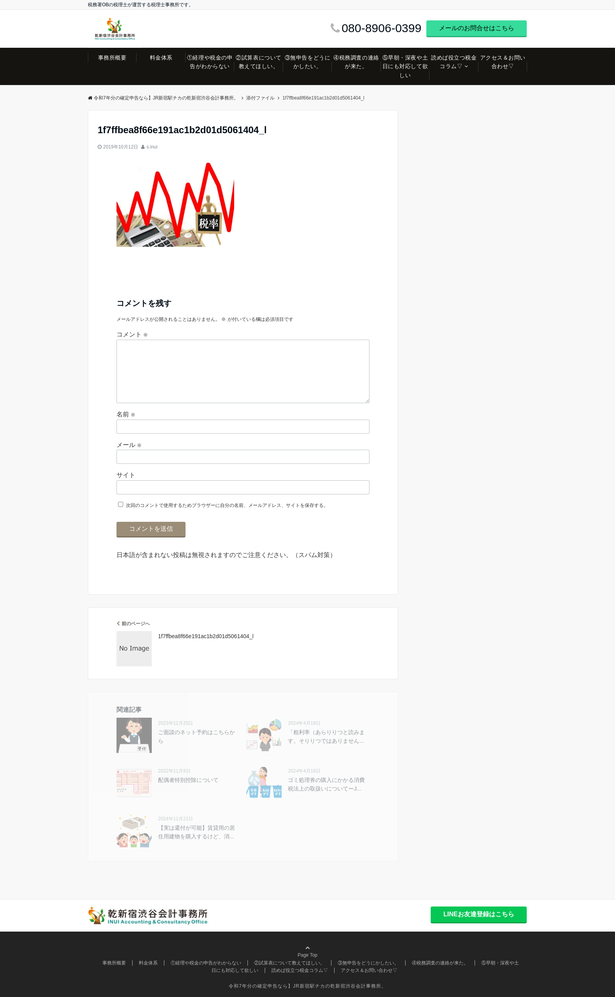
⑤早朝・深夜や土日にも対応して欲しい (405, 66)
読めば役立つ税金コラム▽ (454, 61)
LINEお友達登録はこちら (478, 914)
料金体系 (161, 57)
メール (129, 445)
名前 (125, 414)
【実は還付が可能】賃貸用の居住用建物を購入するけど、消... (196, 832)
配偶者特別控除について (188, 780)
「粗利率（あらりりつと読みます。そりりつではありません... (326, 736)
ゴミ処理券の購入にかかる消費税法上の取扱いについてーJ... (326, 784)
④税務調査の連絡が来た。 (356, 61)
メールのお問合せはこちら (476, 28)
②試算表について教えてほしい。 (258, 61)
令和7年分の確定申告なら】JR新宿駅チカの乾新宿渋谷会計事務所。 (163, 98)
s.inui (151, 147)
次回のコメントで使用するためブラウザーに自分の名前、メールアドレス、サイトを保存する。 (227, 505)
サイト (125, 475)
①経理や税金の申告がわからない (210, 61)
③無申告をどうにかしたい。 (307, 61)
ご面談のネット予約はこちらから (196, 736)
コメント (132, 334)
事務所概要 (112, 57)
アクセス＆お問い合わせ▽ (503, 61)
